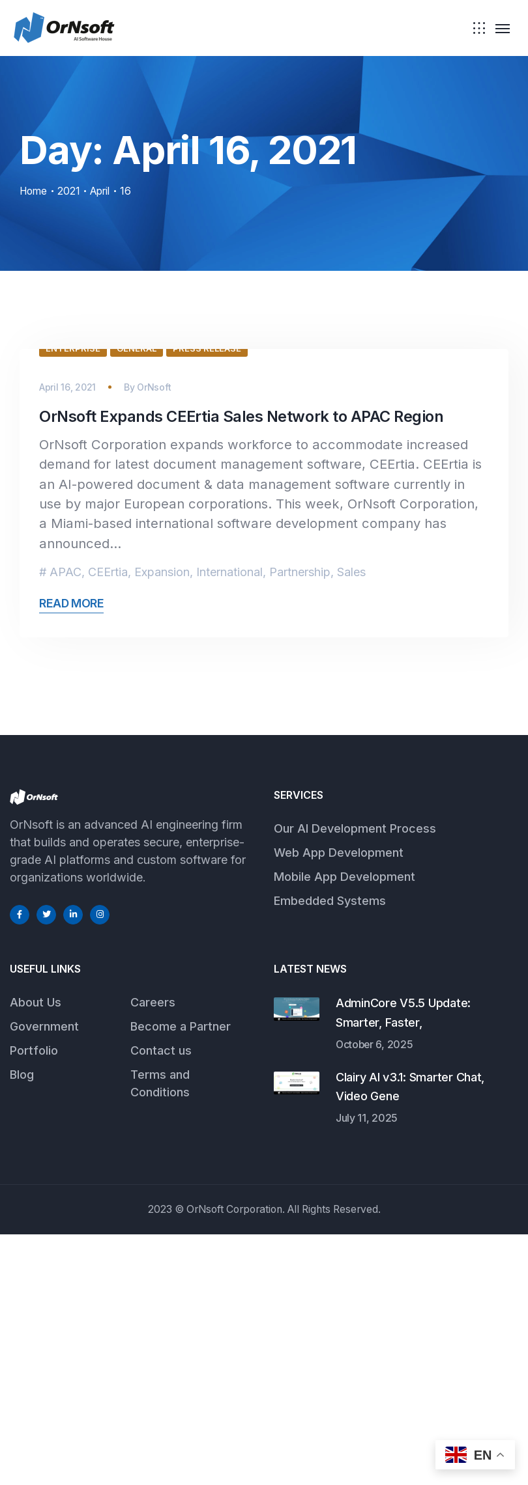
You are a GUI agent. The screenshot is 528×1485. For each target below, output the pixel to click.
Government (44, 1277)
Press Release (207, 599)
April (105, 190)
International (229, 822)
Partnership (299, 822)
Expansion (162, 822)
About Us (35, 1253)
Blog (22, 1325)
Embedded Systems (330, 1151)
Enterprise (73, 599)
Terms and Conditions (160, 1334)
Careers (152, 1253)
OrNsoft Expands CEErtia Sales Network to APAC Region (243, 667)
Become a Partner (180, 1277)
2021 (71, 190)
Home (35, 190)
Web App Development (338, 1103)
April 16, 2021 (67, 637)
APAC (65, 822)
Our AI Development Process (355, 1079)
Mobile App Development (344, 1127)
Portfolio (34, 1301)
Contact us (161, 1301)
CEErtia (108, 822)
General (136, 599)
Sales (351, 822)
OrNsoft (154, 637)
